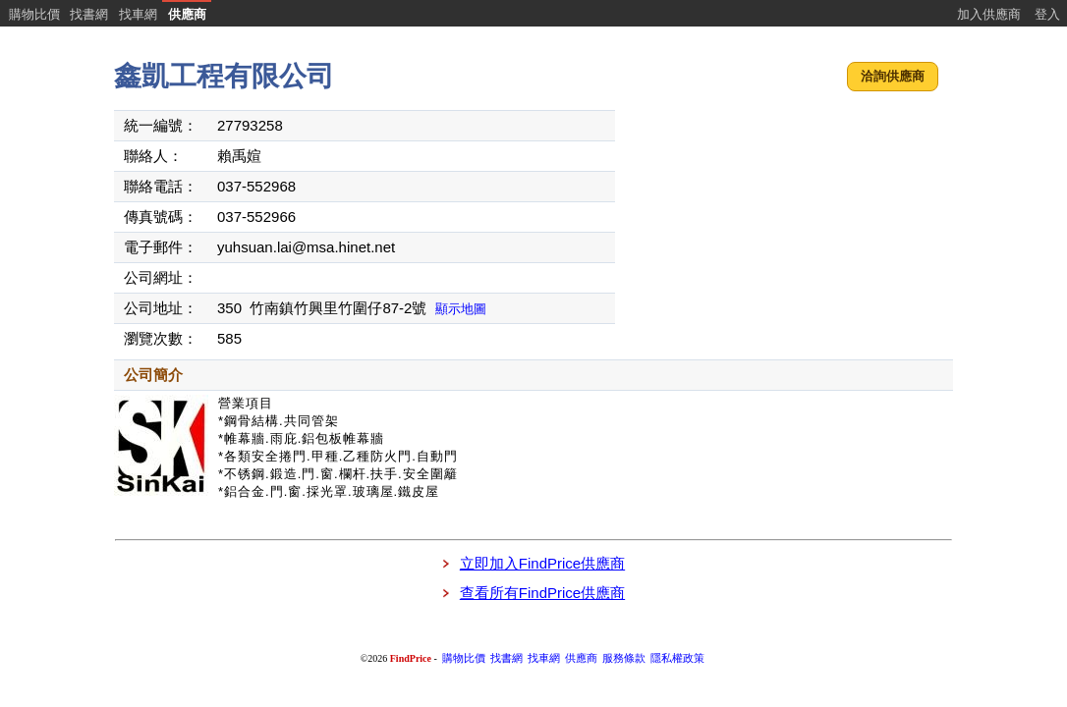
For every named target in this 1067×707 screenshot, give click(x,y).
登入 (1047, 14)
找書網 (89, 14)
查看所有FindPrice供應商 (542, 592)
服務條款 (624, 658)
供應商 (187, 14)
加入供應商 (989, 14)
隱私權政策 (677, 658)
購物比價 (34, 14)
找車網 (138, 14)
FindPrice (410, 658)
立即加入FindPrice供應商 (542, 563)
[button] (892, 77)
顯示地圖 (460, 308)
